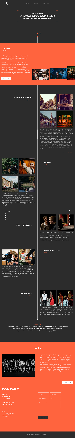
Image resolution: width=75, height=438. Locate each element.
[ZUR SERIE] (67, 152)
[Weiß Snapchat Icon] (69, 224)
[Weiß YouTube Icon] (69, 211)
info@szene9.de (10, 402)
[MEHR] (17, 78)
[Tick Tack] (69, 221)
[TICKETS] (6, 78)
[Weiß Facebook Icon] (69, 217)
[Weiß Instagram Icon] (69, 214)
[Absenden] (43, 417)
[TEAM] (67, 382)
